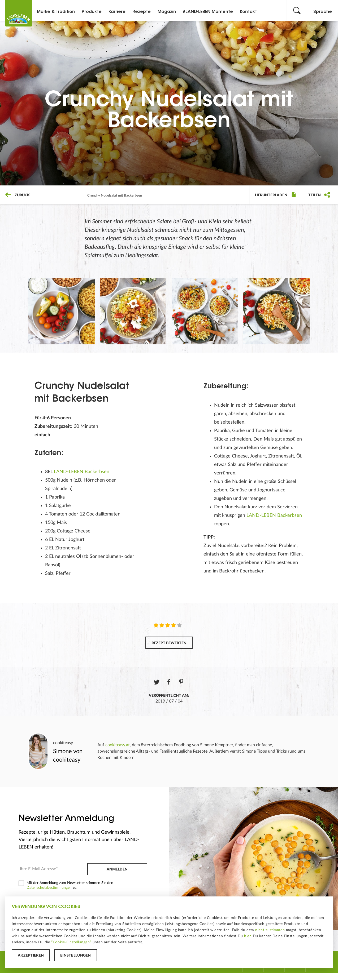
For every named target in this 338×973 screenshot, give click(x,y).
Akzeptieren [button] (31, 955)
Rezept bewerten (169, 643)
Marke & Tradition (56, 12)
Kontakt (248, 12)
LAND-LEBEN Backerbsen (81, 471)
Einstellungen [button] (75, 955)
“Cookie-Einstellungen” (71, 942)
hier (247, 936)
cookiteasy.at (117, 745)
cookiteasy (63, 743)
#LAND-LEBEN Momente (208, 12)
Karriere (117, 12)
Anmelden (117, 869)
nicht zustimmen (270, 930)
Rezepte (141, 12)
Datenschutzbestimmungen (49, 888)
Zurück (17, 195)
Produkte (92, 12)
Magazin (167, 12)
